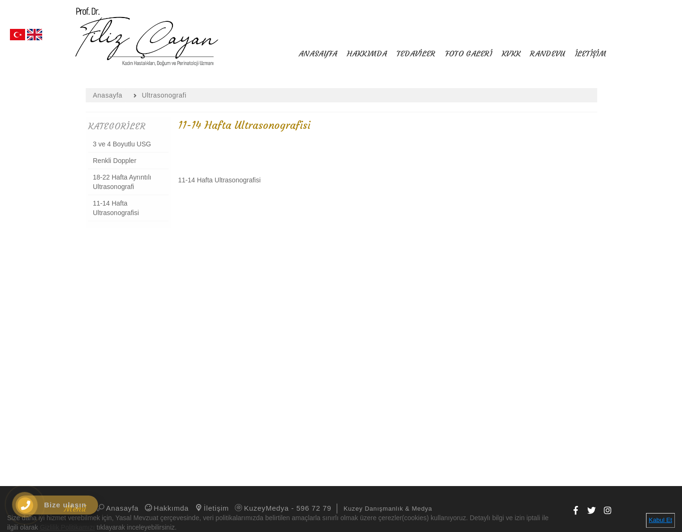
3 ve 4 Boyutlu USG (122, 144)
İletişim (211, 508)
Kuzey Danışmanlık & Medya (388, 508)
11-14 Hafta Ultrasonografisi (116, 207)
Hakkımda (166, 508)
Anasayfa (117, 508)
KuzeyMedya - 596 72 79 (282, 508)
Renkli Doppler (114, 160)
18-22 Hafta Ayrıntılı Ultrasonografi (122, 181)
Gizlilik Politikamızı (67, 527)
